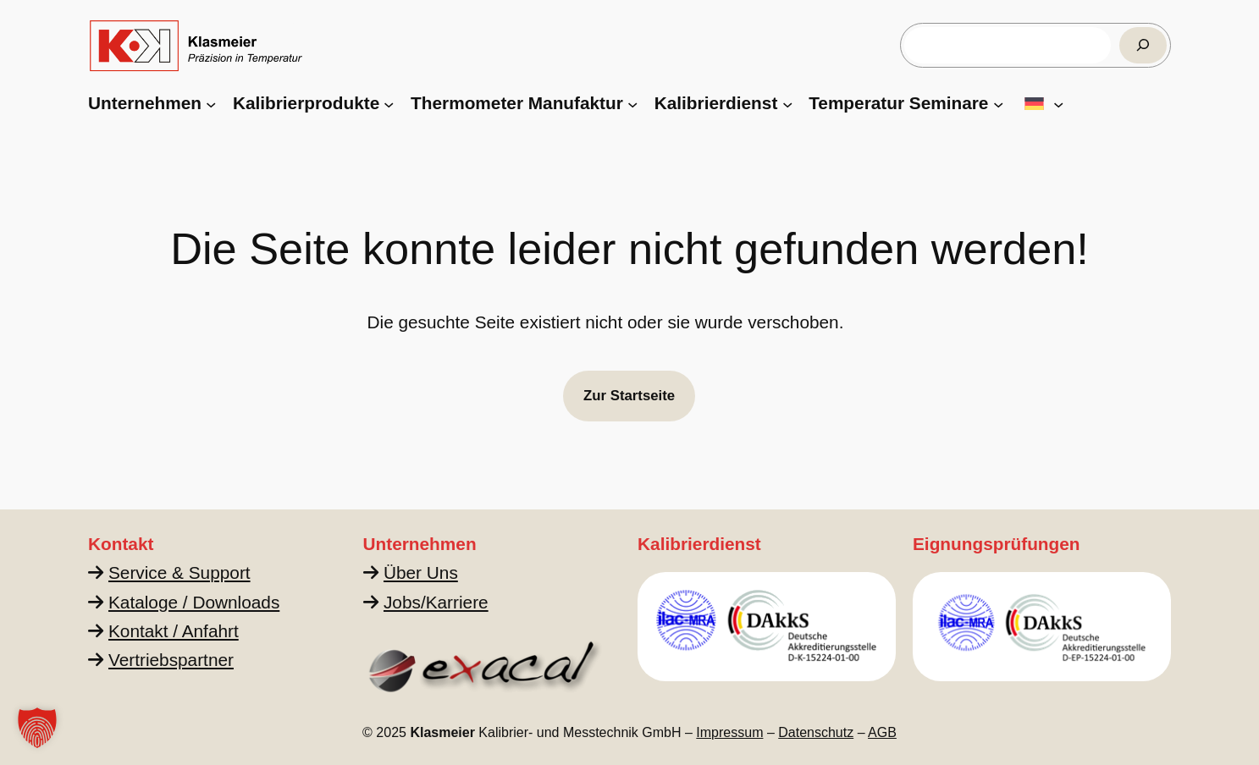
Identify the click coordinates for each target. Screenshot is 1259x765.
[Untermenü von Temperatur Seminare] (998, 103)
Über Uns (421, 572)
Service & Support (179, 572)
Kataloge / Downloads (193, 602)
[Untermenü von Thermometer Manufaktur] (632, 103)
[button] (37, 728)
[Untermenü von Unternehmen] (211, 103)
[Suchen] (1143, 45)
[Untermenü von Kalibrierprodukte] (389, 103)
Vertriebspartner (171, 659)
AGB (882, 732)
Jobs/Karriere (436, 602)
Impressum (729, 732)
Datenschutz (815, 732)
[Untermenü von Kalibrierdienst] (787, 103)
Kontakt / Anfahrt (173, 631)
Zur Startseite (629, 396)
